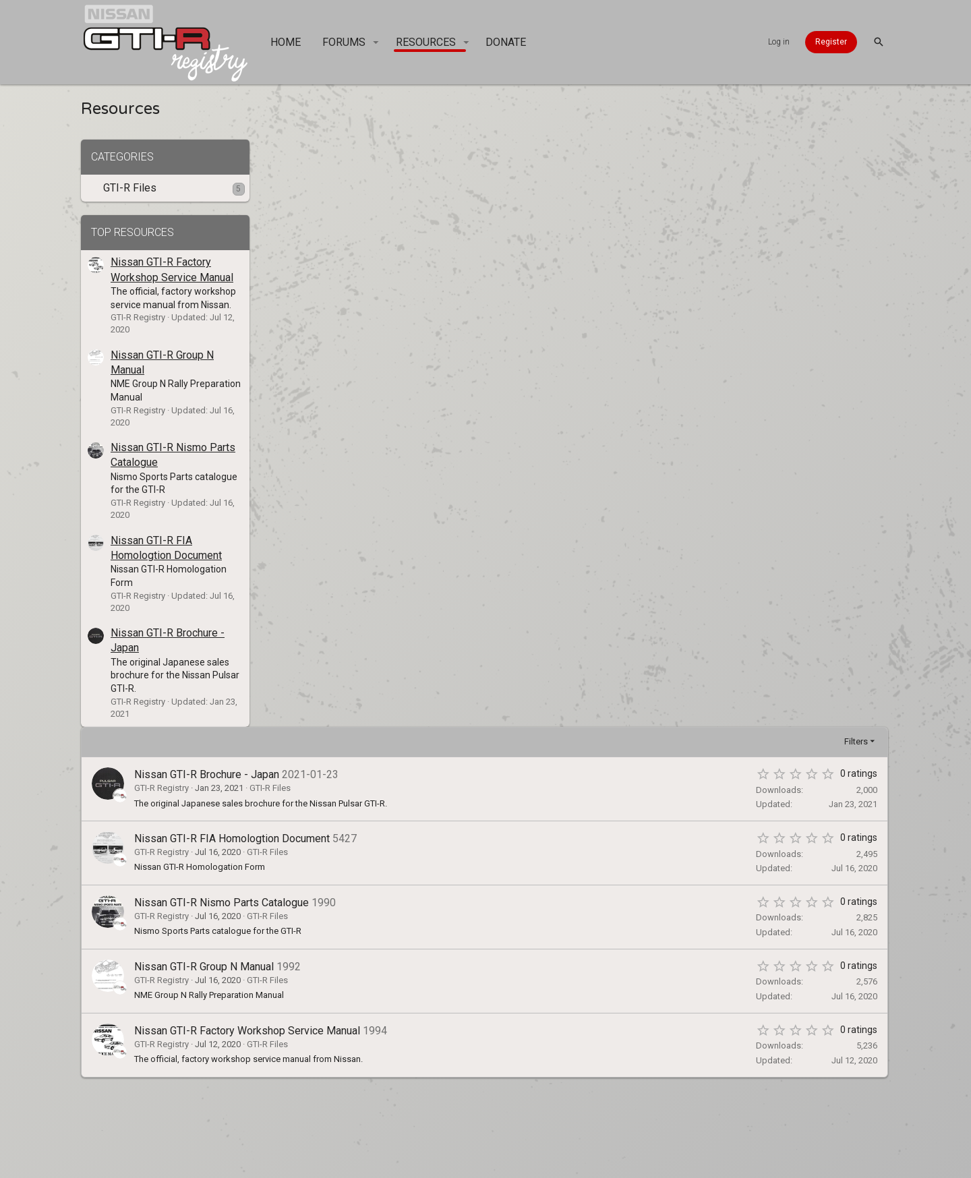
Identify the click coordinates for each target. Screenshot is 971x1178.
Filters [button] (859, 154)
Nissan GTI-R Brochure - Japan (388, 187)
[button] (376, 42)
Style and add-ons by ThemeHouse (630, 1161)
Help (558, 1126)
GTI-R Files (129, 187)
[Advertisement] (563, 594)
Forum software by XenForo (400, 1161)
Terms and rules (416, 1126)
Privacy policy (503, 1126)
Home (592, 1126)
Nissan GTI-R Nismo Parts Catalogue (403, 315)
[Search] (878, 42)
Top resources (132, 232)
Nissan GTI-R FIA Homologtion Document (414, 251)
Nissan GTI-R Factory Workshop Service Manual (429, 442)
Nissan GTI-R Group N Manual (386, 379)
